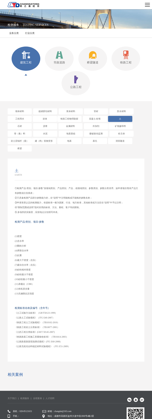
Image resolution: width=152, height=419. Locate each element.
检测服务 (24, 383)
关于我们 (12, 383)
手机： (14, 400)
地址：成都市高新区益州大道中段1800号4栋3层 (69, 400)
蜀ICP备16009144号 (73, 412)
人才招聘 (50, 383)
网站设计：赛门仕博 (101, 412)
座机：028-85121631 (20, 395)
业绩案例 (37, 383)
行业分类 (29, 35)
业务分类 (14, 33)
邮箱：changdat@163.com (57, 395)
